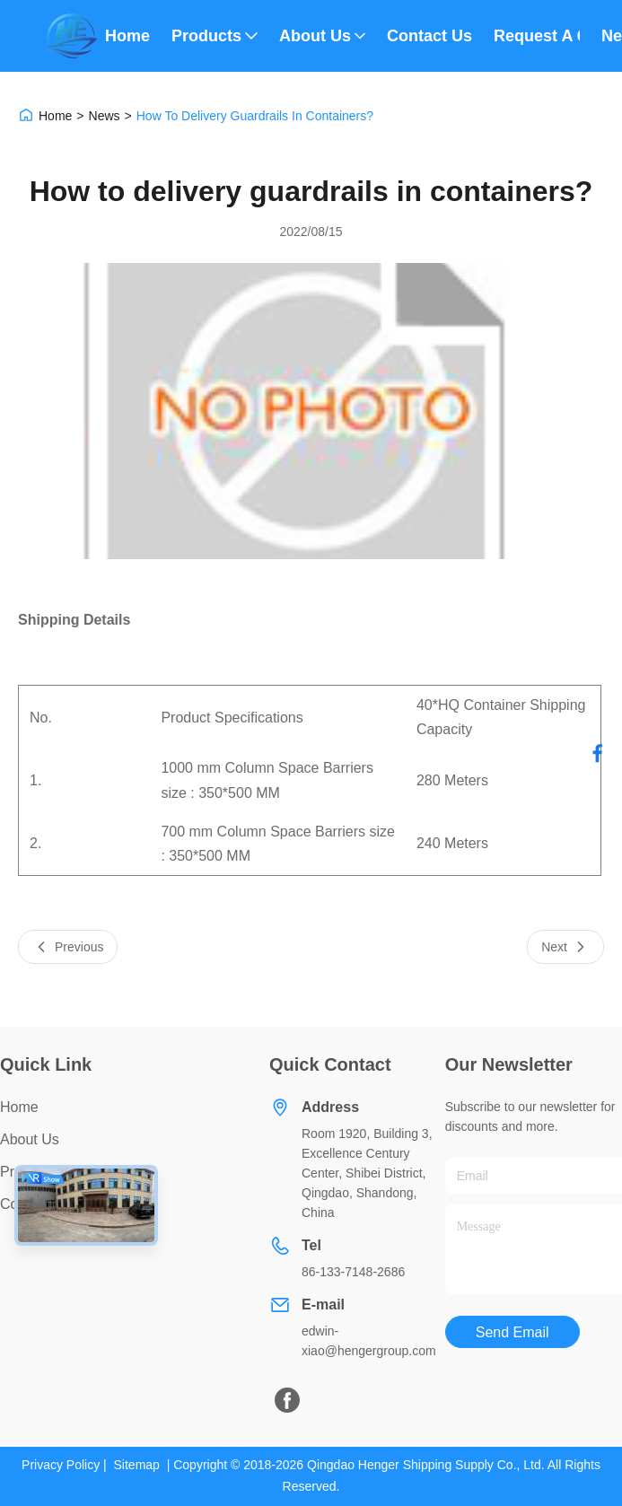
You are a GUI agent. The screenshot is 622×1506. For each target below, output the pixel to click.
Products (214, 36)
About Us (322, 36)
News (104, 116)
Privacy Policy (61, 1465)
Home (127, 36)
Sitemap (137, 1465)
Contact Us (429, 36)
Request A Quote (537, 36)
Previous (67, 947)
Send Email (512, 1332)
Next (565, 947)
